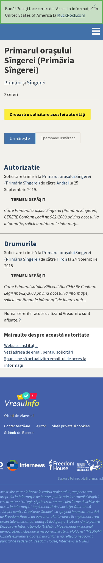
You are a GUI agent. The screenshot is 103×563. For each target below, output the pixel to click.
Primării (12, 82)
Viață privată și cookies (71, 425)
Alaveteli (27, 415)
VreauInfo (23, 32)
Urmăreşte (20, 138)
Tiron (62, 259)
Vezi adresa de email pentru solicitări (38, 352)
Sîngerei (36, 82)
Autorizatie (22, 167)
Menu (96, 30)
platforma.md (92, 478)
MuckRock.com (71, 15)
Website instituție (21, 345)
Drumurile (20, 243)
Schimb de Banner (19, 432)
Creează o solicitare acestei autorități (47, 114)
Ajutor (41, 425)
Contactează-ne (17, 425)
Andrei (63, 183)
